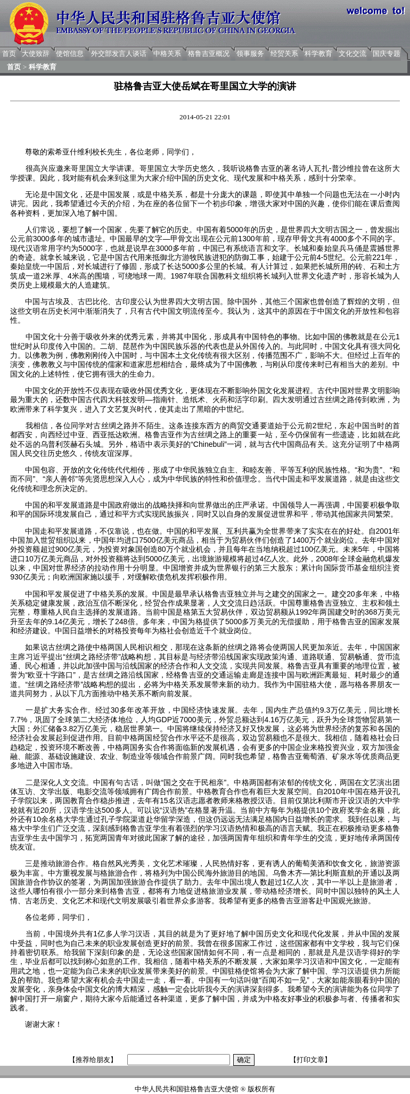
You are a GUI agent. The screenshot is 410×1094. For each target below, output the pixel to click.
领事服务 (250, 54)
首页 (9, 54)
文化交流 (352, 54)
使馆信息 (70, 54)
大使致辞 (36, 54)
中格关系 (167, 54)
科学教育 (318, 54)
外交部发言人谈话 (118, 54)
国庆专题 (386, 54)
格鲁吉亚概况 (208, 54)
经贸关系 (284, 54)
